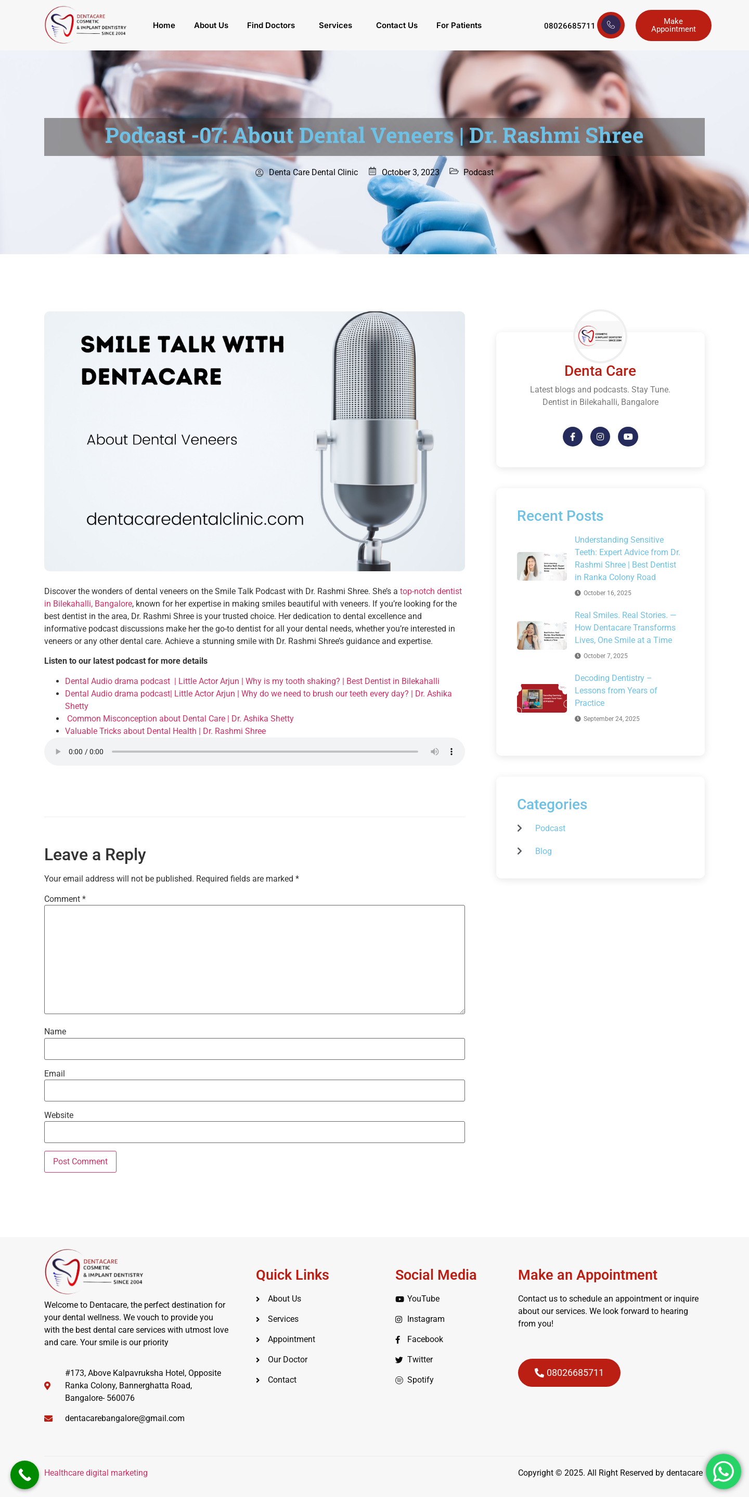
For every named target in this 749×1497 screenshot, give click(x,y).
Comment (65, 899)
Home (164, 25)
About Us (211, 25)
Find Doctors (271, 25)
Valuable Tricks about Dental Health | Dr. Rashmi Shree (165, 731)
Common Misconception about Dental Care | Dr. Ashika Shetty (179, 719)
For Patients (459, 25)
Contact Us (397, 25)
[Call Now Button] (24, 1475)
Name (55, 1032)
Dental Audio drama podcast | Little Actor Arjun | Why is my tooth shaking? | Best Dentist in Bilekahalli (252, 681)
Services (335, 25)
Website (58, 1115)
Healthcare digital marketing (97, 1473)
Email (54, 1074)
